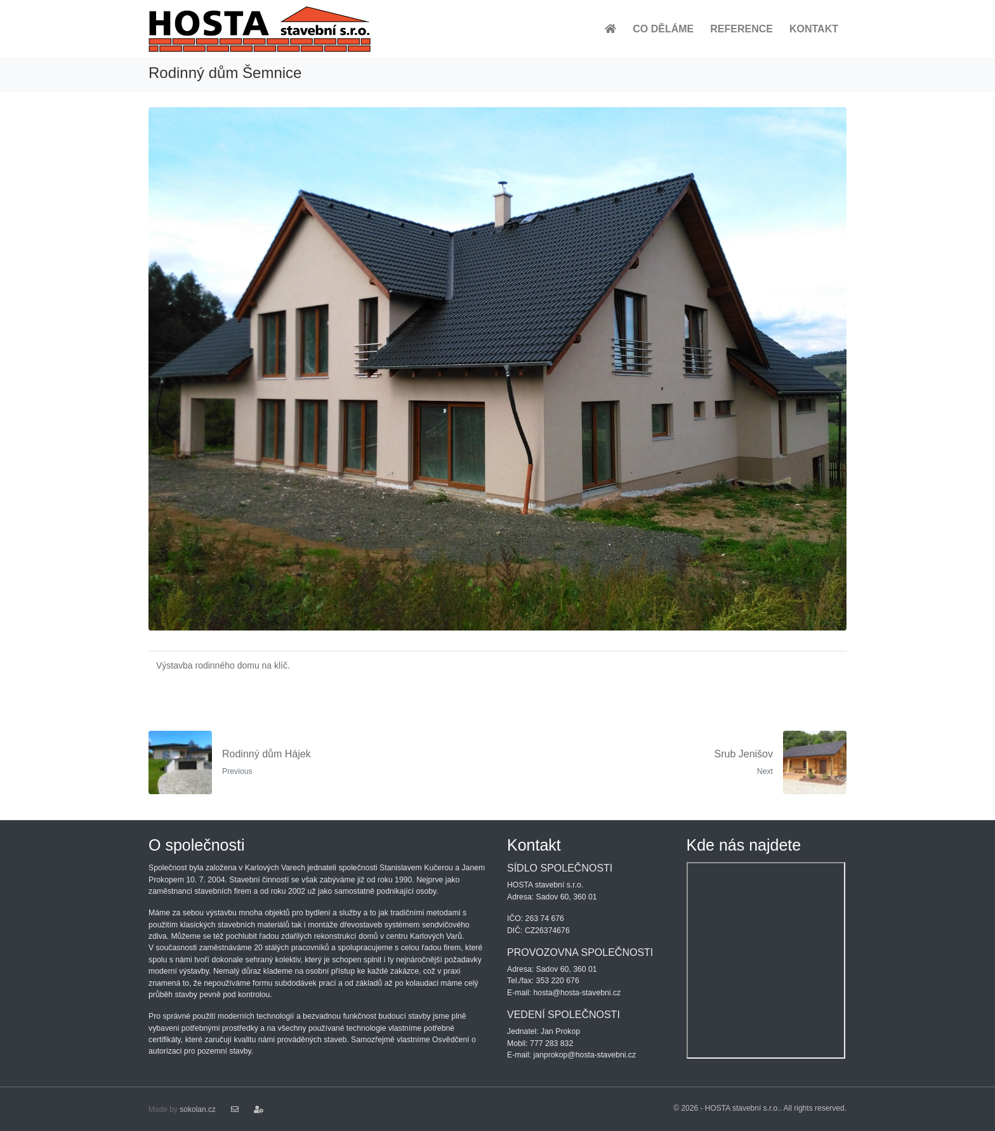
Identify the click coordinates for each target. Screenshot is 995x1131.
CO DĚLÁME (663, 28)
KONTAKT (813, 28)
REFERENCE (741, 28)
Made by (164, 1109)
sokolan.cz (198, 1109)
